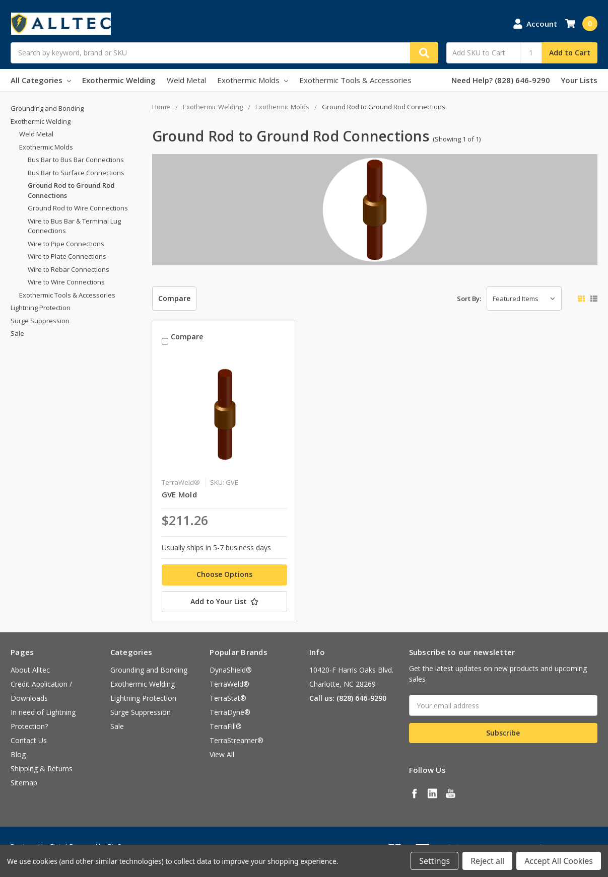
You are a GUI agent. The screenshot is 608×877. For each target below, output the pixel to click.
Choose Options (224, 574)
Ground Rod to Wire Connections (78, 207)
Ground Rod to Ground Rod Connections (71, 190)
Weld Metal (186, 80)
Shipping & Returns (42, 768)
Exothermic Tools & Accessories (355, 80)
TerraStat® (228, 698)
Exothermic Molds (252, 80)
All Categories (41, 80)
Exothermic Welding (119, 80)
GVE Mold (179, 494)
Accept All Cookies (558, 860)
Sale (17, 333)
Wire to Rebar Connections (68, 269)
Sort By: (469, 298)
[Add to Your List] (225, 601)
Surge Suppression (40, 320)
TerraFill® (226, 726)
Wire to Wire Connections (66, 281)
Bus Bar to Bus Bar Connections (76, 159)
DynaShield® (231, 670)
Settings (434, 860)
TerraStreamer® (236, 740)
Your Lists (579, 80)
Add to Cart (569, 52)
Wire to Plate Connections (67, 256)
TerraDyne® (230, 712)
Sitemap (24, 782)
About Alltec (30, 670)
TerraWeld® (229, 684)
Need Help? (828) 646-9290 (500, 80)
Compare (174, 298)
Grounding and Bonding (47, 108)
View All (222, 754)
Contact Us (29, 740)
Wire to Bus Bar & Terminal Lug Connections (74, 226)
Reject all (487, 860)
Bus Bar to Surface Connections (76, 172)
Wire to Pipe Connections (66, 243)
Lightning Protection (41, 307)
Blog (18, 754)
